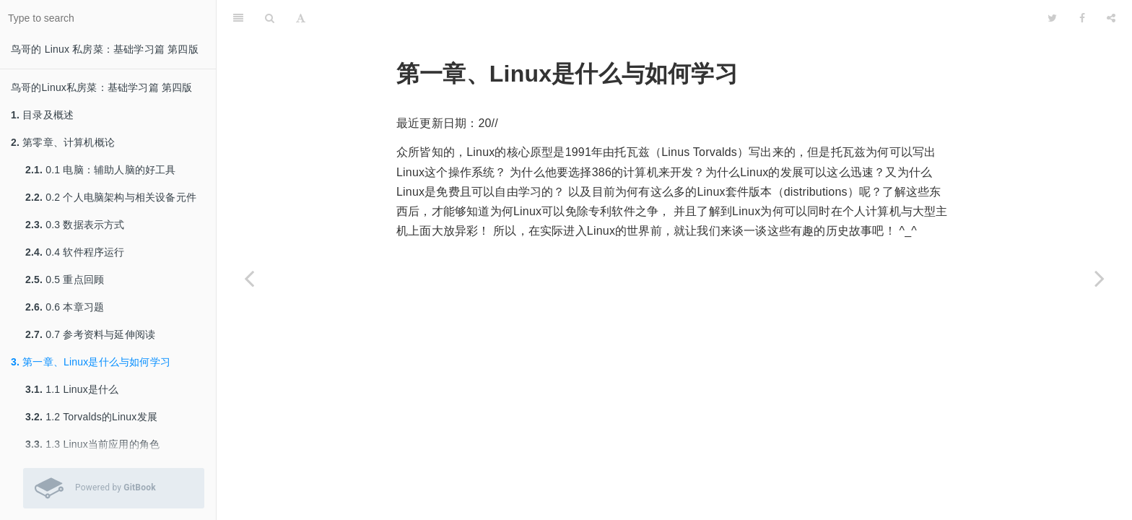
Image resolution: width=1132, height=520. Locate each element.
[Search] (269, 18)
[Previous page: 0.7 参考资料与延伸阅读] (249, 278)
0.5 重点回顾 (64, 279)
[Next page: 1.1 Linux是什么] (1099, 278)
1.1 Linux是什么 (71, 389)
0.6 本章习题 (64, 307)
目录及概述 (42, 115)
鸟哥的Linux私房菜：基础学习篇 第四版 (102, 87)
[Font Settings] (300, 18)
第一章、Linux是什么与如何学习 (90, 362)
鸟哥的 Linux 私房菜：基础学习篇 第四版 (105, 49)
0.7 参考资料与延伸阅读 (90, 334)
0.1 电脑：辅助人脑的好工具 (100, 170)
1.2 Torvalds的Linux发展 (91, 416)
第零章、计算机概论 (63, 142)
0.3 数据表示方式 (75, 224)
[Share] (1111, 18)
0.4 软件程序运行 (75, 252)
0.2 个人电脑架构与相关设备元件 (110, 197)
